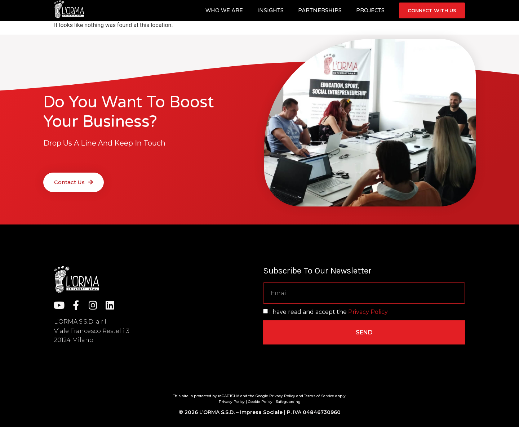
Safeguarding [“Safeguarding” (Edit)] (288, 401)
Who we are (224, 10)
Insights (270, 10)
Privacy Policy (368, 311)
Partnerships (320, 10)
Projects (370, 10)
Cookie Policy (260, 401)
